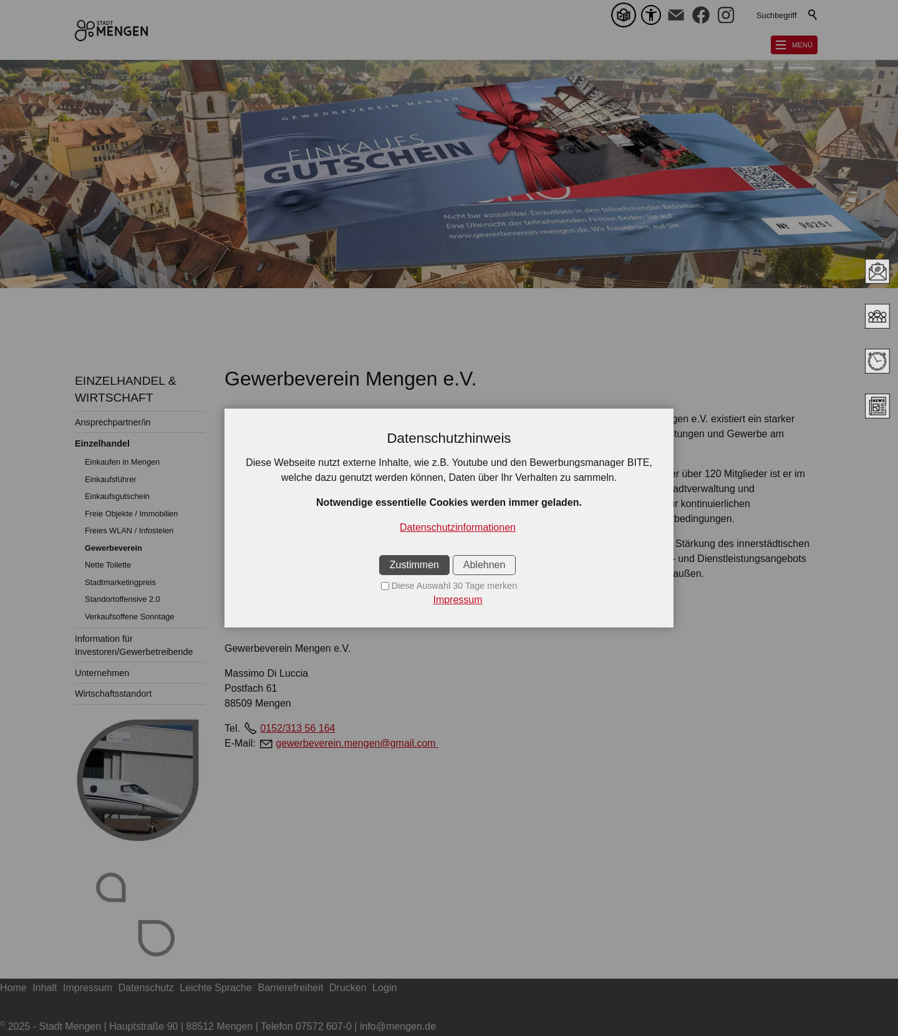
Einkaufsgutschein (117, 496)
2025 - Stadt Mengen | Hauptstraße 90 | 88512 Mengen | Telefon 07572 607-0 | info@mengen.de (218, 1026)
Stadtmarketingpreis (120, 582)
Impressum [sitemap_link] (87, 987)
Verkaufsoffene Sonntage (130, 616)
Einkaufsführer (111, 479)
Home (13, 987)
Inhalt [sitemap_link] (44, 987)
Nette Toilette (108, 564)
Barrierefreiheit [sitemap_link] (291, 987)
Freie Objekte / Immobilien (131, 513)
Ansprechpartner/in (113, 422)
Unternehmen (102, 673)
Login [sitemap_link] (384, 987)
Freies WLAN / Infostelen (129, 530)
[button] (676, 14)
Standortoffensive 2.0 (122, 599)
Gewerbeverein (113, 548)
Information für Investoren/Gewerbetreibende (134, 645)
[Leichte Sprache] (626, 14)
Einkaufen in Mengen (122, 462)
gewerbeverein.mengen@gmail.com (357, 743)
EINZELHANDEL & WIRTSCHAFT (125, 389)
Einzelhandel (102, 443)
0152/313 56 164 (297, 728)
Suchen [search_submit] (813, 15)
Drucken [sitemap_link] (348, 987)
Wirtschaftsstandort (113, 694)
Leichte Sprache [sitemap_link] (216, 987)
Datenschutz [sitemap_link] (146, 987)
